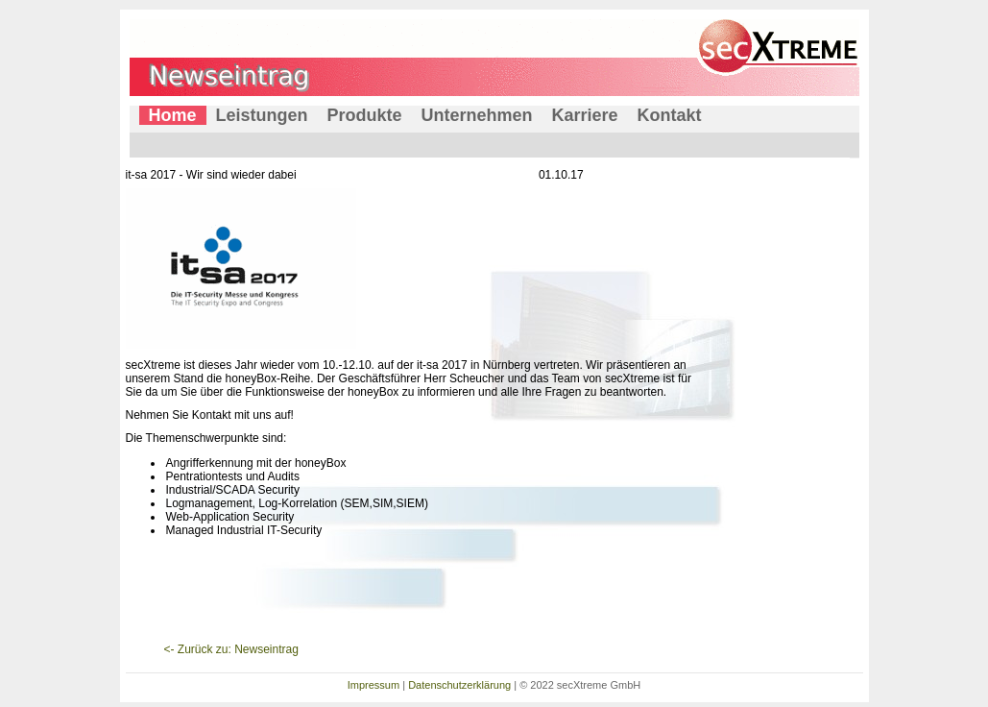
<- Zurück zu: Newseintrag (231, 649)
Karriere (585, 115)
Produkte (364, 115)
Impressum (373, 685)
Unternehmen (477, 115)
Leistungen (262, 115)
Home (173, 115)
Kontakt (670, 115)
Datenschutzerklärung (459, 685)
